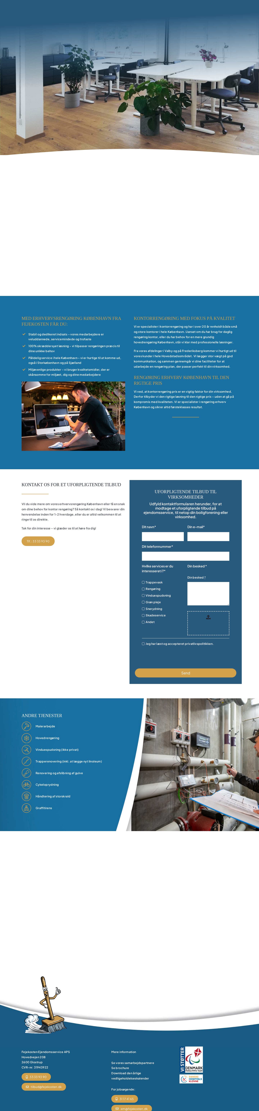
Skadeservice (156, 615)
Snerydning (154, 609)
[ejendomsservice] (26, 738)
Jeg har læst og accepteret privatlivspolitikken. (180, 644)
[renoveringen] (26, 726)
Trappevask (154, 582)
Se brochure (120, 1068)
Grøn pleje (153, 602)
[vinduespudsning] (26, 750)
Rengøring (153, 589)
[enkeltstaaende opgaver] (26, 808)
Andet (150, 622)
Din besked (196, 577)
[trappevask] (26, 761)
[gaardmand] (26, 785)
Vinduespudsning (158, 595)
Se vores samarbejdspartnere (132, 1063)
